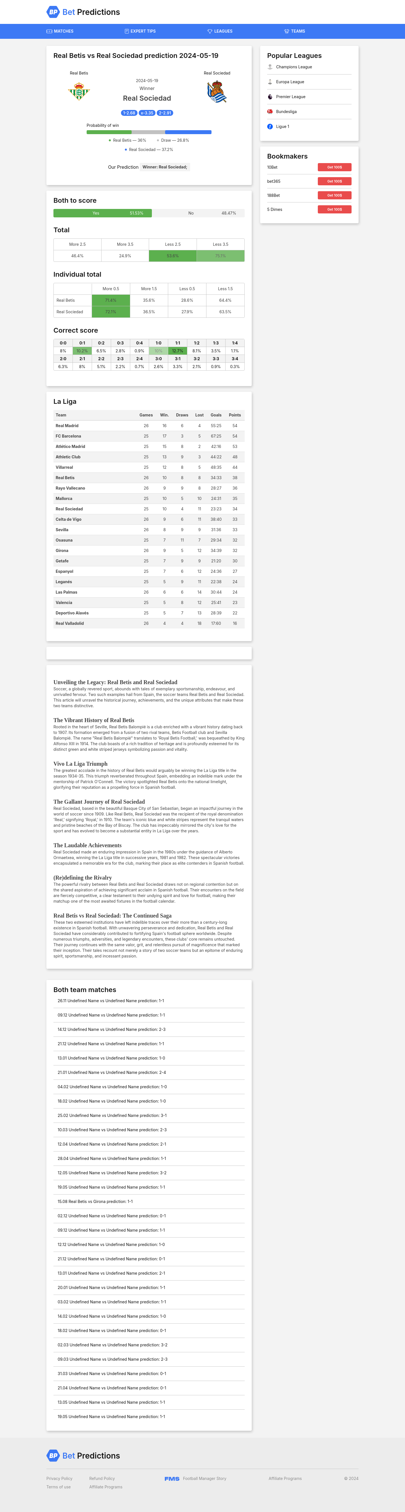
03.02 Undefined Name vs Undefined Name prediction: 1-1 (112, 1301)
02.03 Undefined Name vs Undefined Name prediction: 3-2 (113, 1344)
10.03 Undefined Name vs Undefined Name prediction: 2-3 (112, 1129)
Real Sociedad (69, 508)
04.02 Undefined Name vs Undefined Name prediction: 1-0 (112, 1086)
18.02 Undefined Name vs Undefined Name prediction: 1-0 (112, 1101)
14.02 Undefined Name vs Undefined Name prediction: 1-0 (112, 1316)
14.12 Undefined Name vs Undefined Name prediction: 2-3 (112, 1029)
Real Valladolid (70, 623)
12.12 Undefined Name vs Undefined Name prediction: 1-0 (111, 1244)
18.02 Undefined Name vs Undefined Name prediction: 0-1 (112, 1330)
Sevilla (62, 529)
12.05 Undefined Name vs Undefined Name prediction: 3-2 (112, 1172)
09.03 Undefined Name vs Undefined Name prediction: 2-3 (113, 1359)
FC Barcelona (68, 436)
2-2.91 (165, 113)
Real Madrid (67, 425)
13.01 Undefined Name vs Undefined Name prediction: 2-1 (111, 1273)
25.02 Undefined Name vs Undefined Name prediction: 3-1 (112, 1115)
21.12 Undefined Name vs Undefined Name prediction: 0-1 (111, 1258)
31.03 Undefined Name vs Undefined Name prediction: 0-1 (112, 1373)
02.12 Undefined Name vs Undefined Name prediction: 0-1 (112, 1215)
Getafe (62, 560)
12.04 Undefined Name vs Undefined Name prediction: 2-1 (112, 1144)
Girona (62, 550)
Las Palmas (66, 592)
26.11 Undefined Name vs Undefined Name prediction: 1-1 (111, 1000)
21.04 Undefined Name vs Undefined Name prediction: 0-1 (112, 1387)
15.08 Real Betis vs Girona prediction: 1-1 (95, 1201)
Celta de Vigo (69, 519)
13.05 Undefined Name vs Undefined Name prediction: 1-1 (111, 1402)
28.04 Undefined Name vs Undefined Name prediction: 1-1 (112, 1158)
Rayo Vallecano (70, 488)
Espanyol (64, 571)
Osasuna (64, 540)
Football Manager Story (195, 1478)
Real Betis (65, 477)
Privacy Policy (59, 1478)
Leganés (64, 581)
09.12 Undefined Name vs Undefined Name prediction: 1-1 (111, 1015)
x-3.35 (147, 113)
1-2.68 (129, 113)
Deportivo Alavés (72, 612)
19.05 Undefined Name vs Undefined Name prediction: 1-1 (111, 1187)
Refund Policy (102, 1478)
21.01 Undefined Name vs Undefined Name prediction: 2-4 (112, 1072)
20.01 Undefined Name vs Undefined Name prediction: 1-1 (111, 1287)
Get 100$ (334, 167)
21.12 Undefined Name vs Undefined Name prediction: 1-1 (111, 1043)
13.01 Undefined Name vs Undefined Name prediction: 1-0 (111, 1058)
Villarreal (64, 467)
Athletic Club (68, 456)
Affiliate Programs (106, 1486)
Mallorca (64, 498)
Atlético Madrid (70, 446)
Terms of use (58, 1486)
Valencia (64, 602)
